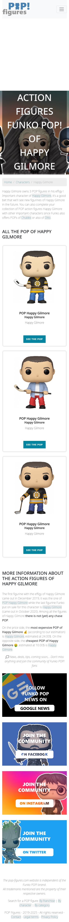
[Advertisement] (34, 54)
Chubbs (26, 218)
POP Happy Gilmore (15, 603)
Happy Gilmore (41, 196)
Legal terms (31, 917)
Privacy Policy (49, 917)
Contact (16, 917)
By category (42, 905)
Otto (47, 218)
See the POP (34, 339)
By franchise (47, 901)
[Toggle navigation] (61, 9)
